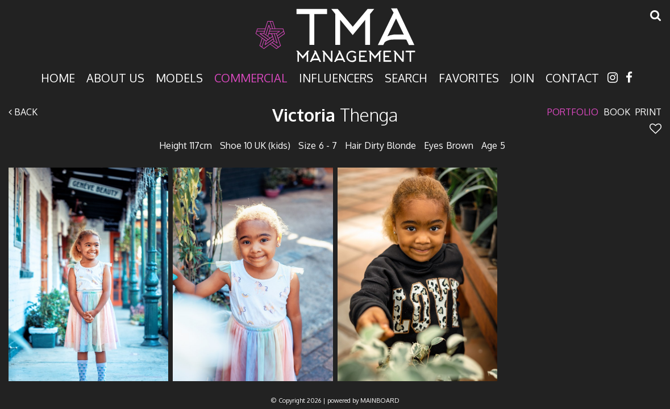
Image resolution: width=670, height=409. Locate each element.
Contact (572, 77)
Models (179, 77)
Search (406, 77)
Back (23, 112)
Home (58, 77)
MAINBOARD (379, 400)
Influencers (336, 77)
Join (522, 77)
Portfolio (572, 112)
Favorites (469, 77)
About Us (115, 77)
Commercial (251, 77)
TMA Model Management (335, 35)
